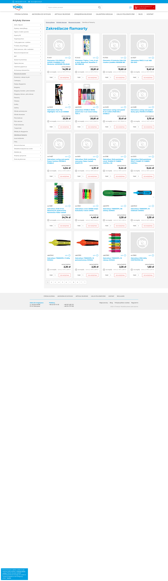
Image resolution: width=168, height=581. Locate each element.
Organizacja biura (19, 39)
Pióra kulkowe (18, 118)
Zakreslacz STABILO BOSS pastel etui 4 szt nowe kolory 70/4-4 (86, 111)
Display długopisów (20, 84)
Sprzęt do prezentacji (20, 60)
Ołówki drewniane (19, 115)
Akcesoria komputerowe (21, 53)
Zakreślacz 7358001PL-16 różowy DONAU (112, 259)
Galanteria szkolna (104, 14)
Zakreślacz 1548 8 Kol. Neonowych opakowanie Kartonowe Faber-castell (56, 210)
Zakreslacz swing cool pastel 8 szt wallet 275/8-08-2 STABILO (114, 111)
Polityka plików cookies (122, 303)
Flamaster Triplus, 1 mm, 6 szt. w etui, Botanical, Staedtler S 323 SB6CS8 (86, 62)
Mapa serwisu (103, 303)
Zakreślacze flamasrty (20, 135)
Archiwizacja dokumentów (21, 70)
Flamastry (17, 98)
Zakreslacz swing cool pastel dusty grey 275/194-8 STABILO (142, 111)
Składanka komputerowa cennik (23, 149)
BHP (15, 56)
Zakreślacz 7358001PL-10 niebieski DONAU (140, 210)
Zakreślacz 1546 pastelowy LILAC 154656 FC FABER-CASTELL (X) (113, 161)
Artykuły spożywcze (20, 156)
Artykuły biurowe (62, 14)
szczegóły (53, 72)
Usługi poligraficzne (126, 14)
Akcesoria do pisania (20, 74)
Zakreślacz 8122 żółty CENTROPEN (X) (139, 259)
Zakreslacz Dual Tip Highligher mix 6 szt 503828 (58, 111)
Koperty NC (17, 35)
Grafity (16, 104)
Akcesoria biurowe (19, 145)
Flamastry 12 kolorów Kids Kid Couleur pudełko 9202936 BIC (114, 61)
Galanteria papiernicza (20, 67)
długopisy (17, 87)
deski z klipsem (18, 25)
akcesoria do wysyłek (41, 14)
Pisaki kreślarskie (19, 125)
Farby (15, 142)
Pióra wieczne (18, 121)
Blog (141, 14)
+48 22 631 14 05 (20, 2)
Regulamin (120, 296)
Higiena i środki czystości (21, 32)
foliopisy (16, 101)
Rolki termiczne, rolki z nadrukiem (23, 49)
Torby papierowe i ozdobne (22, 42)
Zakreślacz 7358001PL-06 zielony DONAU (112, 210)
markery (16, 108)
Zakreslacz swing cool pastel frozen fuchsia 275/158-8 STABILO (58, 161)
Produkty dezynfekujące (21, 46)
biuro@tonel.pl (36, 2)
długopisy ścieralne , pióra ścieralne (24, 91)
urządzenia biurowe (83, 14)
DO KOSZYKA (64, 77)
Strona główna (21, 14)
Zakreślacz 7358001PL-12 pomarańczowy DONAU (84, 259)
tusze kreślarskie (19, 138)
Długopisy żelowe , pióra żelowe (23, 94)
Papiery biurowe (19, 63)
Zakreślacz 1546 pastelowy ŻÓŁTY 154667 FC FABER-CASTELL (141, 161)
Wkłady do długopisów (21, 132)
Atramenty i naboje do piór (22, 77)
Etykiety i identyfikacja (20, 28)
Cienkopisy (17, 81)
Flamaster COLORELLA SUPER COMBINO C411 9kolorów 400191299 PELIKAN (58, 62)
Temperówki (17, 128)
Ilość (51, 77)
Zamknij (9, 578)
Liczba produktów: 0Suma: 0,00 (145, 7)
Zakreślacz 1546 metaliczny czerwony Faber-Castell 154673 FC (85, 161)
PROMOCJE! (17, 152)
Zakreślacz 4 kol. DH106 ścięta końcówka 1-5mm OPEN (86, 210)
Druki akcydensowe (19, 159)
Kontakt (150, 14)
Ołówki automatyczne (20, 111)
